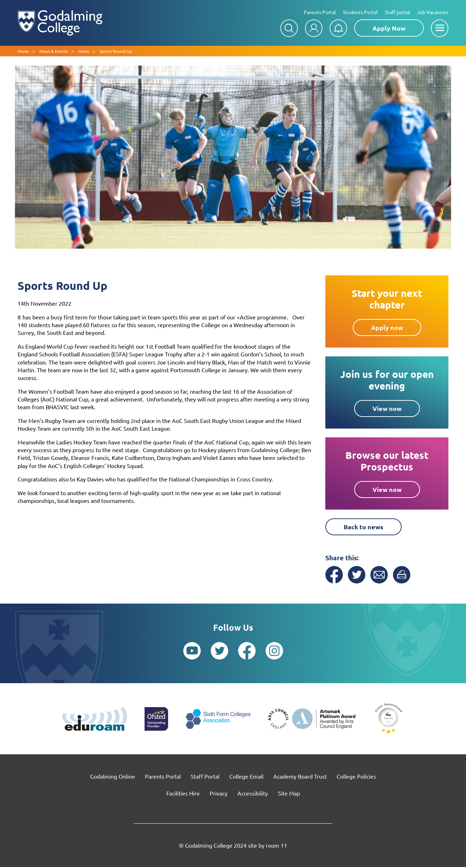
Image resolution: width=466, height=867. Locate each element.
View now (387, 408)
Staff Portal (205, 776)
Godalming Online (112, 776)
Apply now (387, 327)
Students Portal (360, 12)
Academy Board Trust (300, 776)
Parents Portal (320, 12)
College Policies (356, 776)
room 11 (276, 845)
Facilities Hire (183, 793)
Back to (363, 527)
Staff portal (397, 12)
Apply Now (389, 28)
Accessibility (252, 793)
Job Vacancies (432, 12)
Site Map (289, 793)
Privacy (219, 793)
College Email (246, 776)
